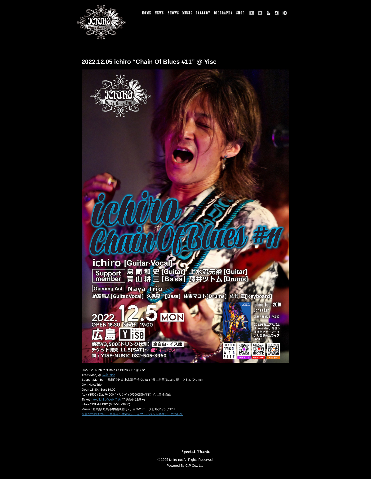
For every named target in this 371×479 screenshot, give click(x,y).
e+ (95, 399)
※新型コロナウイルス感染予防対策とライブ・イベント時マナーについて (132, 414)
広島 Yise (108, 375)
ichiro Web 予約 (110, 399)
